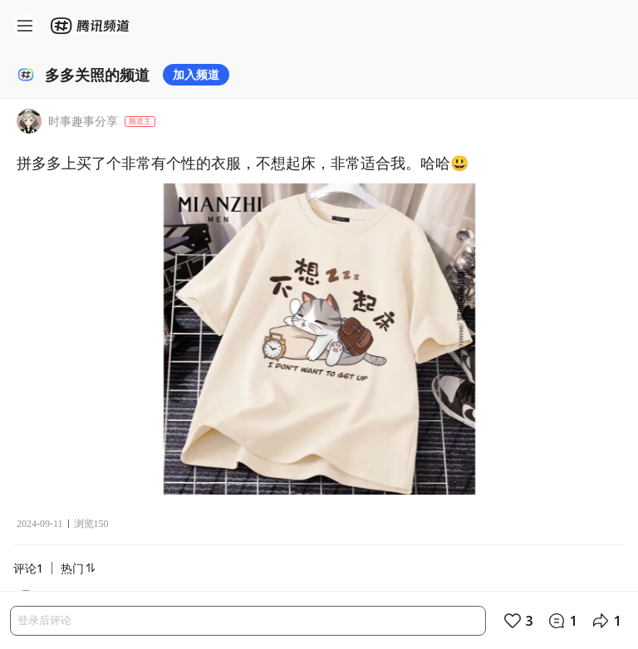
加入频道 (196, 74)
